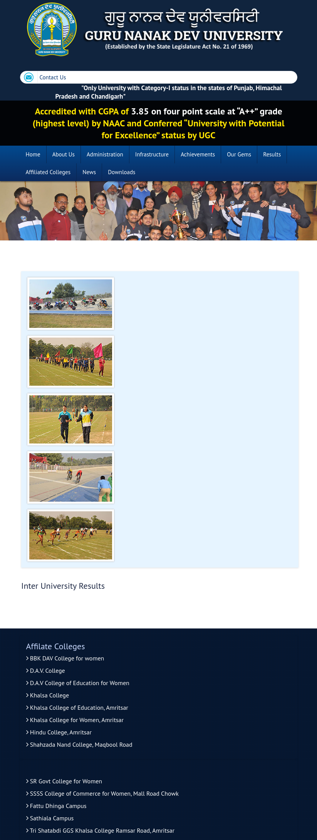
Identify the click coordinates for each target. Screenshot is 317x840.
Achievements (198, 154)
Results (272, 154)
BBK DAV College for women (65, 658)
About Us (63, 154)
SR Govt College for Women (64, 781)
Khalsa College (47, 695)
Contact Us (53, 77)
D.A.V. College (45, 670)
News (89, 172)
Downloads (121, 172)
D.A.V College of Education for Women (77, 683)
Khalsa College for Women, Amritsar (75, 720)
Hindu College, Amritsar (59, 732)
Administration (105, 154)
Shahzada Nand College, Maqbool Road (79, 744)
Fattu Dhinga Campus (56, 806)
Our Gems (239, 154)
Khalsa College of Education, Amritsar (77, 707)
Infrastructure (152, 154)
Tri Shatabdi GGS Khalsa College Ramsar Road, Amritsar (100, 830)
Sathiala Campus (50, 818)
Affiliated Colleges (48, 172)
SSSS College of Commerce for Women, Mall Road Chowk (102, 793)
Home (33, 154)
